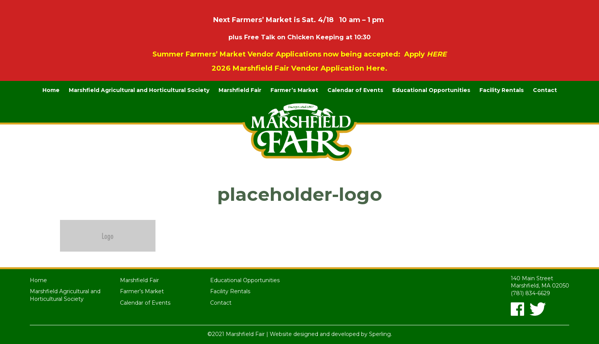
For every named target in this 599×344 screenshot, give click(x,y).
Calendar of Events (355, 90)
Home (51, 90)
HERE (437, 54)
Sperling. (380, 334)
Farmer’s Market (294, 90)
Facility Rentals (501, 90)
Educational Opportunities (431, 90)
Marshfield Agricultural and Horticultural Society (139, 90)
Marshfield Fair (240, 90)
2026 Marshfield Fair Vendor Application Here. (299, 68)
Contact (545, 90)
